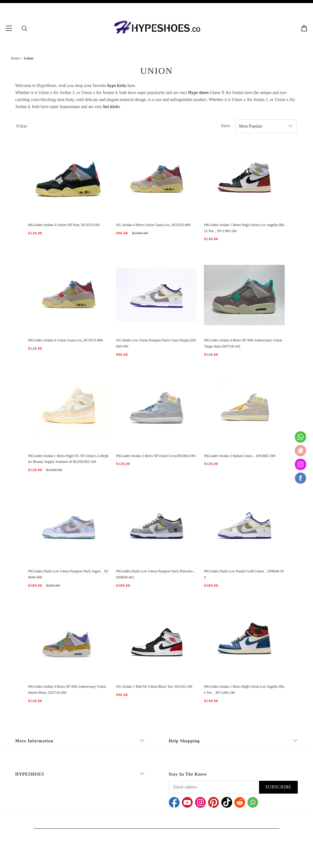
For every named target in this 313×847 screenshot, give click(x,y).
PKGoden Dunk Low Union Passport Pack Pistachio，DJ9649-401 (156, 574)
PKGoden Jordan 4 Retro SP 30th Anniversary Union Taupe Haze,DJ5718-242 (243, 343)
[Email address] (214, 787)
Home (15, 58)
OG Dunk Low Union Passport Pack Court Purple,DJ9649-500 (156, 343)
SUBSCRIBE (278, 787)
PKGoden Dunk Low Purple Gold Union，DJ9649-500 (244, 574)
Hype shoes (198, 92)
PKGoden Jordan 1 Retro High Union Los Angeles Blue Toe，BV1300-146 (244, 689)
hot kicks (111, 106)
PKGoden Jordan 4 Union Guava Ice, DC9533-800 (65, 340)
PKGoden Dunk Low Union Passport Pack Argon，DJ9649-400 (68, 574)
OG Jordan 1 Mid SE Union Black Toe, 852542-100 (154, 686)
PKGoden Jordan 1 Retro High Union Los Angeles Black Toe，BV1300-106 (244, 228)
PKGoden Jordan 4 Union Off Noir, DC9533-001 (64, 225)
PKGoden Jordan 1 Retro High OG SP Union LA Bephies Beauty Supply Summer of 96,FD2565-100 (68, 459)
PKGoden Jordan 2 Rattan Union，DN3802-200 (239, 456)
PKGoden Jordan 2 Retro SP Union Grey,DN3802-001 (156, 456)
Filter (21, 126)
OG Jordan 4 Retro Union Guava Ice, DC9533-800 (153, 225)
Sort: (226, 126)
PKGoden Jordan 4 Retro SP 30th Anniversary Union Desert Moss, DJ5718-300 (67, 689)
